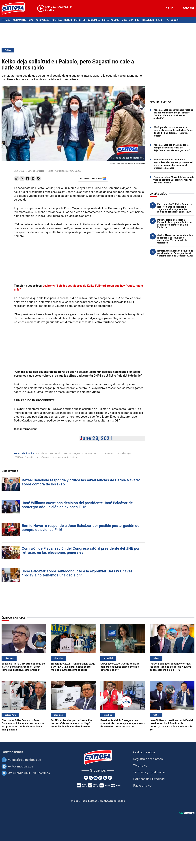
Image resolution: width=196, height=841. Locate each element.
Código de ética (144, 752)
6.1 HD (169, 8)
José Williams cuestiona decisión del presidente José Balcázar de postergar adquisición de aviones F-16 (77, 505)
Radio (159, 20)
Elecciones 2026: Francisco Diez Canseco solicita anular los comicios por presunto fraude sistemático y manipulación (23, 725)
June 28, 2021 (96, 438)
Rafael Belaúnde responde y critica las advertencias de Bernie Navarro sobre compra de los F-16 (81, 482)
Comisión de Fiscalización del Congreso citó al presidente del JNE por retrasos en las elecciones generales (81, 550)
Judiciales (94, 20)
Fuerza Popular (109, 453)
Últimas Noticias (23, 20)
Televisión (148, 20)
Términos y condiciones (149, 772)
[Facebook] (86, 778)
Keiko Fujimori (127, 453)
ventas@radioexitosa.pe (24, 760)
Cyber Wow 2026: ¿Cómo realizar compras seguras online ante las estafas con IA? (119, 666)
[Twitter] (91, 778)
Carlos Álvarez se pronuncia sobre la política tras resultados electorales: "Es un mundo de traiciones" (175, 239)
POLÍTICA (19, 457)
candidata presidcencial (49, 453)
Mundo (68, 20)
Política (57, 20)
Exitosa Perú (131, 20)
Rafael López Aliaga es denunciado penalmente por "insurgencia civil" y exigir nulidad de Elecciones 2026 (175, 253)
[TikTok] (110, 778)
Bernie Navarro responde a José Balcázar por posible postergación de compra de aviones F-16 (80, 528)
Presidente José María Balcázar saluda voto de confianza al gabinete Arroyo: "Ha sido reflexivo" (173, 180)
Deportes (80, 20)
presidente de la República (39, 457)
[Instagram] (100, 778)
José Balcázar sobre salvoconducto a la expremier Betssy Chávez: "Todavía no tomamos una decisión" (78, 573)
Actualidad (42, 20)
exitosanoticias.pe (20, 766)
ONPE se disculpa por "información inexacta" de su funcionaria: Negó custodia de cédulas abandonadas (71, 723)
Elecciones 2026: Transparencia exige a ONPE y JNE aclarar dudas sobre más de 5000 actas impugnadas (73, 666)
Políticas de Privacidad (149, 779)
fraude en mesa (92, 453)
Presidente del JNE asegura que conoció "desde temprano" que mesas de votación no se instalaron (122, 723)
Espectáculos (110, 20)
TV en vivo (140, 765)
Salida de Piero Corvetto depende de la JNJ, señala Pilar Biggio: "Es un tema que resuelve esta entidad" (23, 666)
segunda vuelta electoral (66, 457)
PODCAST (188, 8)
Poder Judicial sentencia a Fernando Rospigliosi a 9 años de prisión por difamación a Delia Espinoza (174, 223)
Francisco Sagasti (72, 453)
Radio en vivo (142, 785)
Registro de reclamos (148, 759)
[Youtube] (95, 778)
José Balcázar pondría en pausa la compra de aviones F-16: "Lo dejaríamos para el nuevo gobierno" (171, 148)
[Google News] (105, 778)
